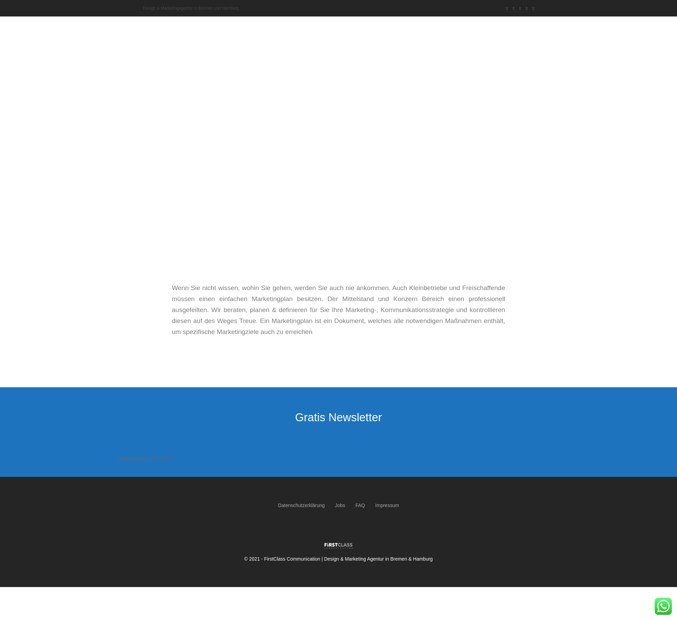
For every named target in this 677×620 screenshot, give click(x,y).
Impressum (387, 505)
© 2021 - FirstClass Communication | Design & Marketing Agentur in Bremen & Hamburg (338, 559)
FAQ (360, 505)
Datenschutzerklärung (301, 505)
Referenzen (466, 27)
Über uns (379, 27)
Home (355, 27)
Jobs (340, 505)
